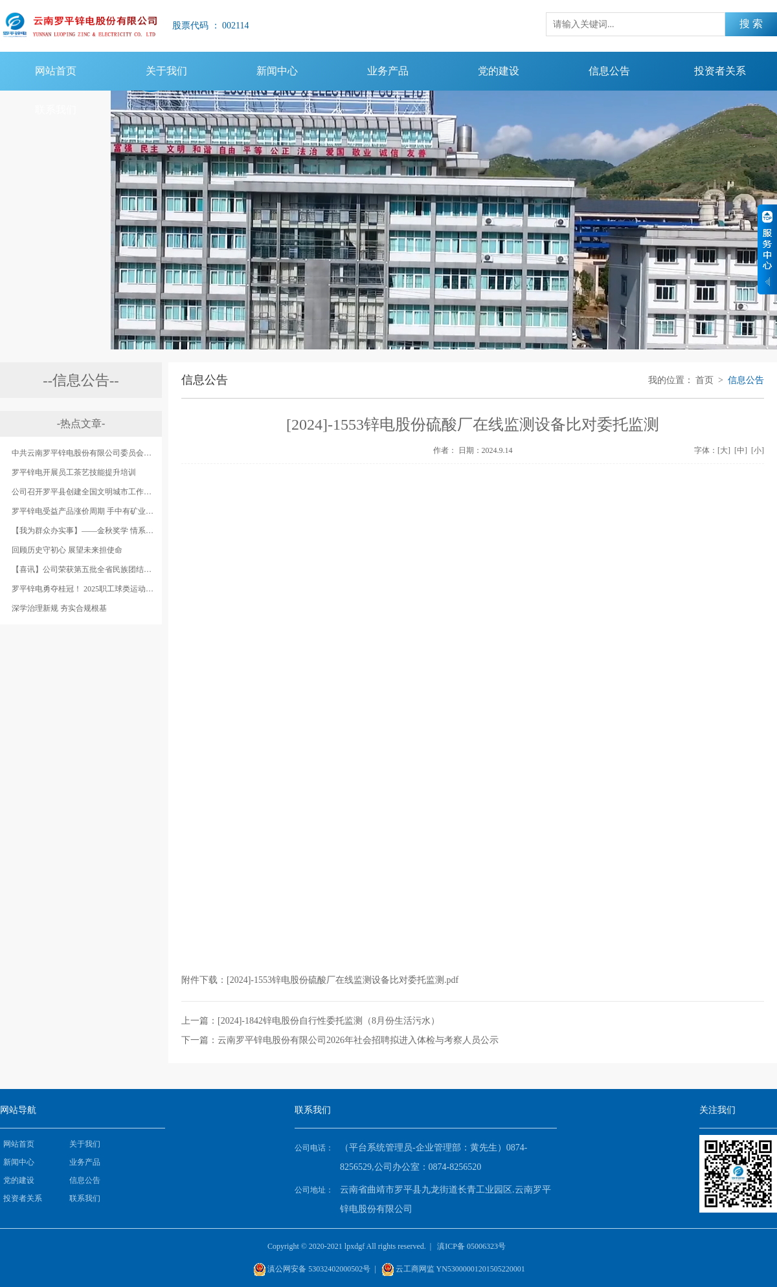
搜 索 (751, 23)
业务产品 (388, 70)
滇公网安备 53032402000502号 (318, 1268)
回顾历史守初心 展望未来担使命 (67, 550)
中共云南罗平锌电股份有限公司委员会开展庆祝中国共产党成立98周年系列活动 (83, 452)
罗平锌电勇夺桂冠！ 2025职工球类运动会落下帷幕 (83, 588)
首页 (704, 380)
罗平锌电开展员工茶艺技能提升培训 (74, 472)
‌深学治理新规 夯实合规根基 (59, 608)
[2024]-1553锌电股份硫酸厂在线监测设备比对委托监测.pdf (342, 980)
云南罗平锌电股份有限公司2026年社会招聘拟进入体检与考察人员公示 (358, 1040)
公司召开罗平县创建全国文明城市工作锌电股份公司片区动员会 (83, 491)
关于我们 (166, 70)
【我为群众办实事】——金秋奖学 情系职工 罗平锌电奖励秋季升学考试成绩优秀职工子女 (83, 530)
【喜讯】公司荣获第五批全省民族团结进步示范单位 (83, 569)
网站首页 (55, 70)
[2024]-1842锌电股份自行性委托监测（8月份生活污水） (329, 1021)
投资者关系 (720, 70)
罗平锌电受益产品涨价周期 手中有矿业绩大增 (83, 511)
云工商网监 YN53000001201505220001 (460, 1268)
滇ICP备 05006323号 (471, 1246)
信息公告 (609, 70)
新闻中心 (277, 70)
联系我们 (55, 109)
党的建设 (498, 70)
